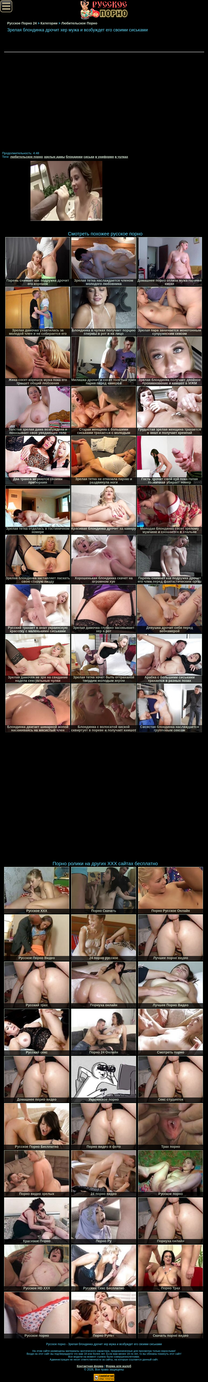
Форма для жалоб (118, 1366)
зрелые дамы (54, 157)
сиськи (88, 157)
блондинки (74, 157)
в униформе (104, 157)
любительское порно (26, 157)
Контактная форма (90, 1366)
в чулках (121, 157)
